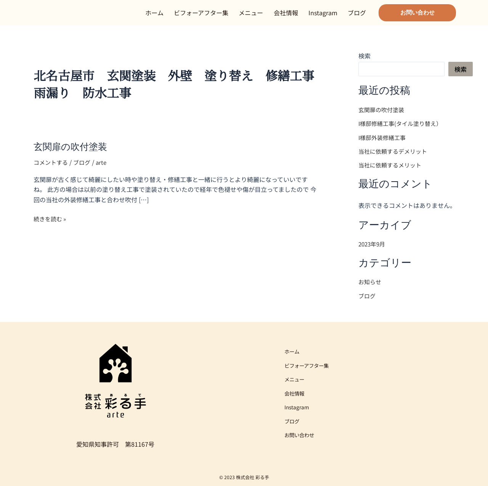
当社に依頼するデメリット (395, 158)
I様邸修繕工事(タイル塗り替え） (403, 130)
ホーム (154, 16)
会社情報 (286, 16)
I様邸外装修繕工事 (386, 144)
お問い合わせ (301, 437)
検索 (364, 63)
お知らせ (370, 288)
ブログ (357, 16)
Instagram (322, 16)
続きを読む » (51, 226)
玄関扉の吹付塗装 (73, 154)
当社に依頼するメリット (391, 172)
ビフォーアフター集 (201, 16)
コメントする (52, 169)
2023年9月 (373, 250)
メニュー (251, 16)
